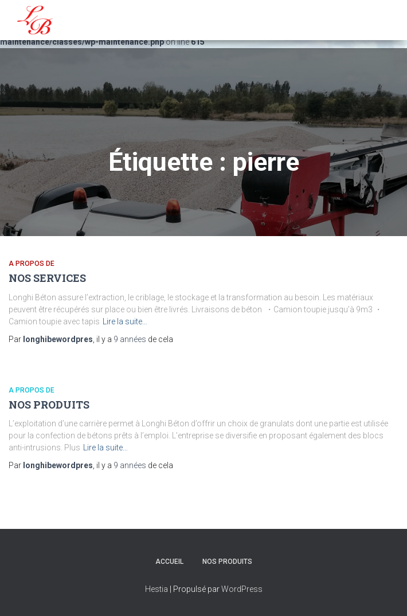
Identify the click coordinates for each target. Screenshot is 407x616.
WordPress (242, 589)
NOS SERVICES (47, 278)
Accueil (169, 562)
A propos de (31, 264)
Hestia (156, 589)
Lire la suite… (125, 321)
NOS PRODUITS (49, 404)
